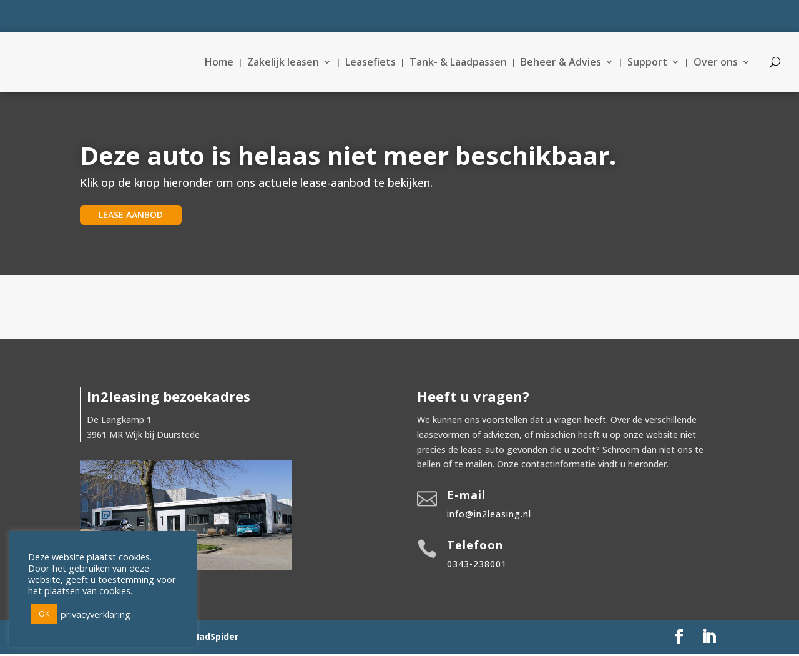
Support (647, 63)
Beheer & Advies (561, 63)
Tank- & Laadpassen (458, 63)
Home (219, 63)
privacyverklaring (95, 614)
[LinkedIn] (709, 639)
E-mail (466, 497)
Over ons (716, 63)
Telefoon (475, 547)
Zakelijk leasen (283, 63)
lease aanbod (131, 217)
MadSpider (214, 639)
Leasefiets (370, 63)
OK (44, 613)
